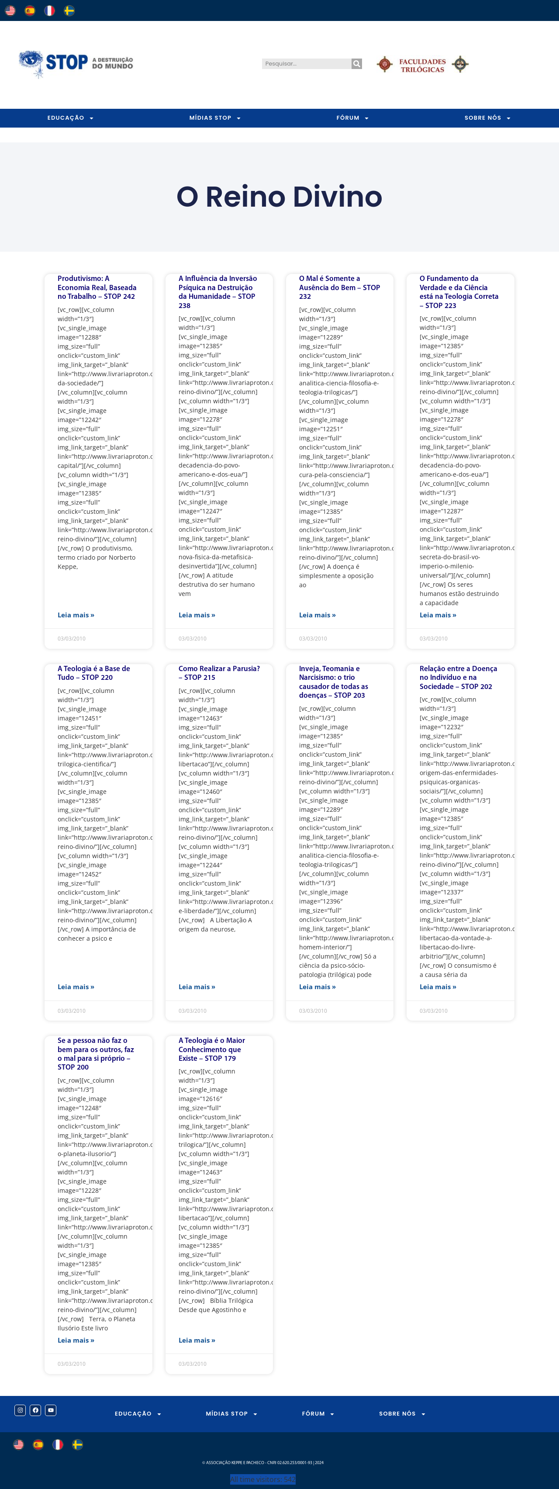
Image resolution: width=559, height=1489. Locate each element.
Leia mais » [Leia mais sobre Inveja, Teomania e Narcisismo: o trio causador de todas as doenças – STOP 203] (317, 986)
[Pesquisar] (357, 64)
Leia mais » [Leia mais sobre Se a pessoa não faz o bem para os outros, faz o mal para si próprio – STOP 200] (76, 1340)
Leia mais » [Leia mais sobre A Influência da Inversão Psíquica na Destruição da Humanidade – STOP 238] (197, 614)
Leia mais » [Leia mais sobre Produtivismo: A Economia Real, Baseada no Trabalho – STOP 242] (76, 614)
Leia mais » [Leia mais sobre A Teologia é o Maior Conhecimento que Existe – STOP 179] (197, 1340)
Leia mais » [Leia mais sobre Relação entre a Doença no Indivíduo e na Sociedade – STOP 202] (438, 986)
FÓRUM (353, 118)
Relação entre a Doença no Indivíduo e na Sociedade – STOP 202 (458, 678)
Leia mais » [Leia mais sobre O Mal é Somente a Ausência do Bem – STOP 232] (317, 614)
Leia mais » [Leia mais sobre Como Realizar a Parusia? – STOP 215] (197, 986)
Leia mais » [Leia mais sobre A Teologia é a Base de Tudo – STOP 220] (76, 986)
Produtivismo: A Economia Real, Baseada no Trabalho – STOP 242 (97, 288)
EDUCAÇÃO (71, 118)
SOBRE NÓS (402, 1414)
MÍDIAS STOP (216, 118)
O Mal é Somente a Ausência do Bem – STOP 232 (339, 288)
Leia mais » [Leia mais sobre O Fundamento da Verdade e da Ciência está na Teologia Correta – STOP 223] (438, 614)
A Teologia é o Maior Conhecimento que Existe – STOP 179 (212, 1050)
